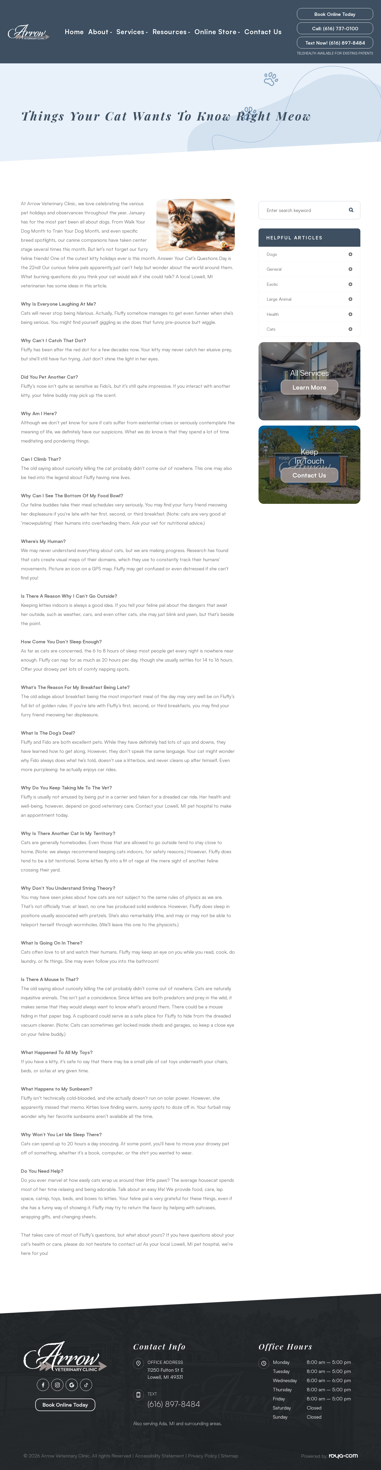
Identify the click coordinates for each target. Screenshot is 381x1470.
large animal (280, 301)
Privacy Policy (202, 1456)
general (275, 270)
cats (271, 331)
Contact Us (263, 32)
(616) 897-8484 (174, 1404)
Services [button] (132, 32)
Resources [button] (171, 32)
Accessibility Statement (159, 1456)
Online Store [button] (217, 32)
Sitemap (229, 1456)
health (273, 316)
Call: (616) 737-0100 (335, 28)
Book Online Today (335, 14)
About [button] (100, 32)
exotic (273, 285)
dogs (272, 254)
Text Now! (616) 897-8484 (335, 43)
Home (74, 32)
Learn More (309, 390)
